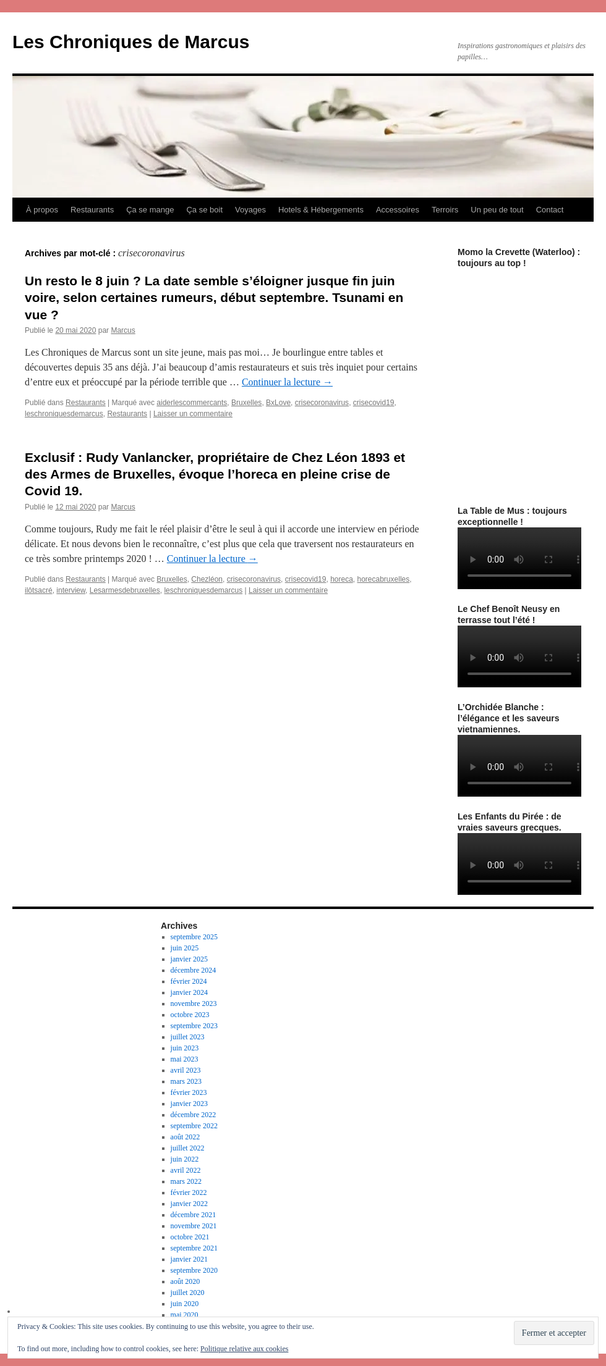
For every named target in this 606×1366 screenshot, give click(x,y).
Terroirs (445, 209)
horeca (341, 579)
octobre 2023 (190, 1014)
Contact (550, 209)
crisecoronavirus (322, 402)
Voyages (250, 209)
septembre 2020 (194, 1270)
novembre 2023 (194, 1003)
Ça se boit (204, 209)
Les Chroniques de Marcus (130, 41)
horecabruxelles (383, 579)
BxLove (278, 402)
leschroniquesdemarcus (64, 413)
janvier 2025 (189, 959)
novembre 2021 (194, 1225)
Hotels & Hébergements (321, 209)
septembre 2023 (194, 1025)
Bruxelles (246, 402)
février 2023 (189, 1092)
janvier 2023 (189, 1103)
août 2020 (185, 1281)
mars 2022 (186, 1181)
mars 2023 (186, 1081)
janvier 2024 (189, 992)
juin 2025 (185, 948)
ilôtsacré (39, 590)
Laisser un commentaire (193, 413)
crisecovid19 (374, 402)
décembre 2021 (193, 1214)
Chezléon (207, 579)
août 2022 (185, 1137)
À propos (42, 209)
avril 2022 (186, 1170)
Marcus (123, 330)
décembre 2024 (193, 970)
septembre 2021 (194, 1248)
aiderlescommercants (191, 402)
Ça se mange (150, 209)
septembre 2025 (194, 936)
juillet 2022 (188, 1148)
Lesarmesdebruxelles (125, 590)
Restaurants (92, 209)
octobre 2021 (190, 1237)
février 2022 (189, 1192)
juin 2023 (185, 1048)
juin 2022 (185, 1159)
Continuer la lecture (287, 382)
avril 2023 (186, 1070)
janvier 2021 (189, 1259)
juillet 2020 (188, 1292)
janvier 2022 (189, 1203)
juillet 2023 (188, 1037)
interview (70, 590)
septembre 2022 (194, 1125)
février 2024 (189, 981)
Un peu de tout (497, 209)
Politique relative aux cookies (244, 1348)
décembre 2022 (193, 1114)
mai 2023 (184, 1059)
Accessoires (397, 209)
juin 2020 (185, 1303)
